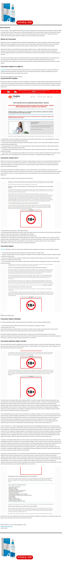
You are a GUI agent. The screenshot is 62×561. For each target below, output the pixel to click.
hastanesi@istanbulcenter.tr (7, 526)
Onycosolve (3, 69)
